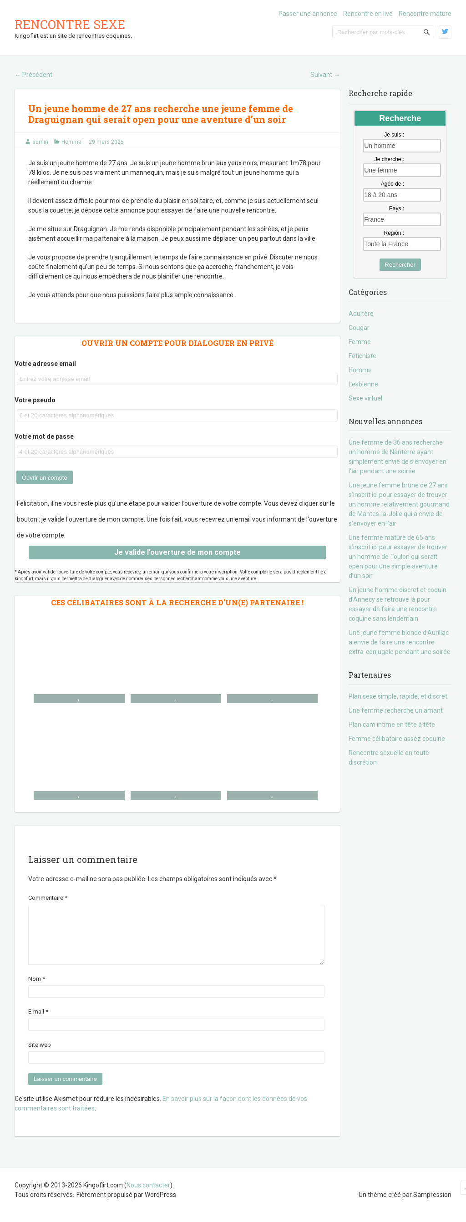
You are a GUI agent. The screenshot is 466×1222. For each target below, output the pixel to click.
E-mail (38, 1022)
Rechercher (400, 264)
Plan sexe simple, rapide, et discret (398, 696)
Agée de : (392, 184)
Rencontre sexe (70, 24)
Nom (36, 989)
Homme (71, 142)
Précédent (33, 74)
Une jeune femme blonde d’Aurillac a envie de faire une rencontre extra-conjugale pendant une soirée (400, 642)
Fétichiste (362, 356)
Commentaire (47, 897)
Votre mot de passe (44, 436)
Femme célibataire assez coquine (397, 738)
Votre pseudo (35, 400)
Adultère (361, 313)
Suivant (325, 74)
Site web (39, 1055)
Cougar (359, 327)
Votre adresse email (45, 363)
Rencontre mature (425, 13)
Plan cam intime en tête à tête (392, 724)
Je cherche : (389, 159)
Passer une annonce (308, 13)
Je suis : (394, 135)
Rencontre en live (368, 13)
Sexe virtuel (365, 398)
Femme (360, 341)
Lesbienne (363, 384)
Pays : (396, 208)
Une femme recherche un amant (396, 710)
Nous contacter (148, 1196)
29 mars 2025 (106, 142)
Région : (394, 233)
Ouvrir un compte (44, 477)
